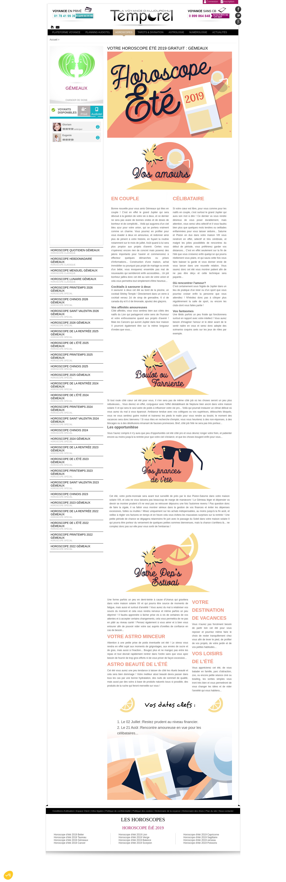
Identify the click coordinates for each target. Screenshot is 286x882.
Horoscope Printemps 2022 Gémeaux (76, 537)
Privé (84, 112)
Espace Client (83, 811)
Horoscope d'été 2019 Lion (133, 834)
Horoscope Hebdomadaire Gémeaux (76, 261)
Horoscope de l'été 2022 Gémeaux (76, 525)
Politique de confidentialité (118, 811)
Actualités (219, 32)
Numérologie (198, 32)
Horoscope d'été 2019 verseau (200, 840)
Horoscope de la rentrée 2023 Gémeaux (76, 450)
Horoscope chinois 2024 (76, 432)
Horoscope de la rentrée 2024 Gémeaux (76, 386)
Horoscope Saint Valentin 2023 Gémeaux (76, 485)
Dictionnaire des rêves (193, 811)
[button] (8, 875)
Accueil (53, 39)
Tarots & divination (150, 32)
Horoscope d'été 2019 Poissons (200, 843)
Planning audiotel (98, 32)
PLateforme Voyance (66, 32)
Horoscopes (123, 32)
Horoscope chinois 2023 (76, 495)
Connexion (212, 1)
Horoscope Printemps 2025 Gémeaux (76, 357)
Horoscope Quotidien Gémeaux (76, 252)
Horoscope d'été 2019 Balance (135, 840)
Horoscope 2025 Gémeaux (76, 376)
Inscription (228, 1)
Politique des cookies (142, 811)
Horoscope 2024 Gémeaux (76, 440)
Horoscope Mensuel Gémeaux (76, 272)
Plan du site (211, 811)
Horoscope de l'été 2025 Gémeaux (76, 345)
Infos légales (97, 811)
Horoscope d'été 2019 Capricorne (201, 834)
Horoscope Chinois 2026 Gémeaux (76, 302)
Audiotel (96, 112)
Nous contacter (226, 811)
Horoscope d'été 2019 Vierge (134, 837)
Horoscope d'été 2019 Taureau (70, 837)
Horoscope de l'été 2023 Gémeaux (76, 461)
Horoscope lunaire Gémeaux (76, 280)
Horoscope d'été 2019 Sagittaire (200, 837)
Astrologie (176, 32)
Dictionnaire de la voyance (167, 811)
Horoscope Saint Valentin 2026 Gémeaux (76, 313)
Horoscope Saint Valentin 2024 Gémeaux (76, 421)
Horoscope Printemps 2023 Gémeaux (76, 473)
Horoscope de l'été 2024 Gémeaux (76, 398)
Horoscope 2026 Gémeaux (76, 324)
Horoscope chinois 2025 (76, 368)
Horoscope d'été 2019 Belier (69, 834)
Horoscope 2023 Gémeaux (76, 504)
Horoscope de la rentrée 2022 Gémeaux (76, 514)
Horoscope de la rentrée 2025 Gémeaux (76, 334)
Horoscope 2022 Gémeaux (76, 548)
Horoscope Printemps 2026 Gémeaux (76, 290)
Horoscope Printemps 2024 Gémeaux (76, 409)
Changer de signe (77, 100)
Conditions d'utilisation (63, 811)
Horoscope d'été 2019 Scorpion (135, 843)
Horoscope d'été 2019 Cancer (69, 843)
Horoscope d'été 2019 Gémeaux (71, 840)
